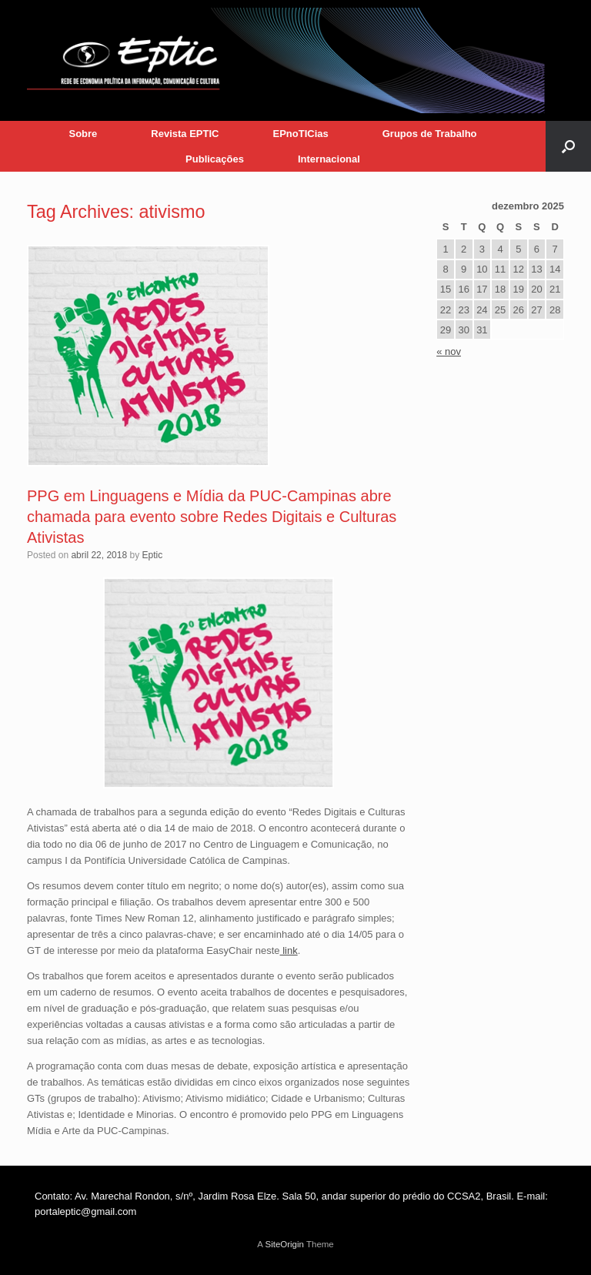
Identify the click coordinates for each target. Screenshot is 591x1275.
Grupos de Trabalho (429, 133)
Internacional (329, 159)
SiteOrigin (284, 1244)
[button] (568, 146)
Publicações (214, 159)
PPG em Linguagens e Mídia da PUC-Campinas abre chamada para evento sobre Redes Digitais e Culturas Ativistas (211, 516)
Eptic (152, 555)
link (289, 950)
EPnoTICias (300, 133)
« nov (448, 351)
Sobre (82, 133)
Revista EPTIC (185, 133)
